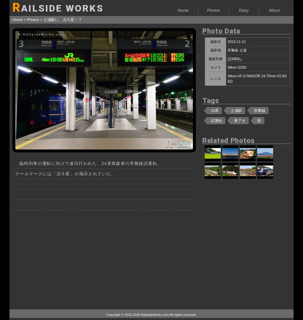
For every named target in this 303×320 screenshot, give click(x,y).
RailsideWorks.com (155, 314)
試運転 (216, 120)
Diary (244, 10)
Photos (213, 10)
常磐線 (259, 110)
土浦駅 (236, 110)
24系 (215, 110)
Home (183, 10)
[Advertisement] (104, 257)
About (274, 10)
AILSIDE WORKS (58, 8)
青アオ (240, 120)
